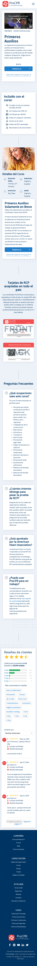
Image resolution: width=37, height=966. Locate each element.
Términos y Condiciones (18, 920)
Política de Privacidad (18, 913)
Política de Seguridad (18, 923)
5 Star (6, 670)
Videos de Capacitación (18, 862)
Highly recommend (13, 707)
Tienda (18, 872)
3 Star (6, 676)
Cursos (18, 865)
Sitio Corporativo (18, 849)
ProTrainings (10, 954)
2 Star (6, 678)
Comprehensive (12, 703)
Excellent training (13, 712)
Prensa (18, 843)
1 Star (6, 681)
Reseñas (18, 894)
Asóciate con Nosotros (18, 901)
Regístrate (18, 891)
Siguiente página (23, 823)
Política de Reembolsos (18, 927)
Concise (22, 694)
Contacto (19, 897)
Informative (10, 694)
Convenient (26, 703)
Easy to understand (13, 690)
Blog (18, 846)
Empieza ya (16, 69)
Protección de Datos (18, 917)
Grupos (18, 868)
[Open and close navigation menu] (33, 4)
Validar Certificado (18, 875)
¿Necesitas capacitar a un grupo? (17, 75)
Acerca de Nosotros (18, 839)
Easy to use (22, 699)
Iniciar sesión (18, 888)
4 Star (6, 673)
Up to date (10, 699)
